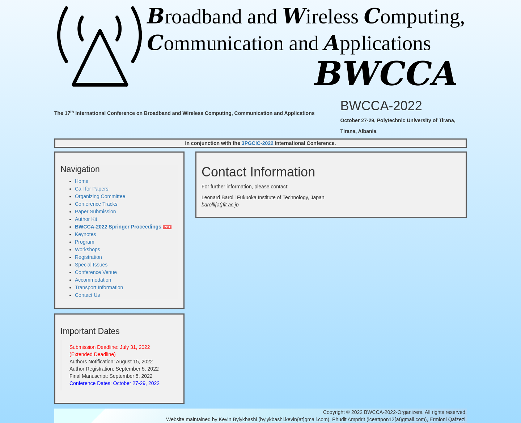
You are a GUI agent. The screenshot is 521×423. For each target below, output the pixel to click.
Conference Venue (96, 272)
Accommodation (93, 280)
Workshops (87, 249)
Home (81, 181)
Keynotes (85, 234)
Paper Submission (95, 211)
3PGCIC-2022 (258, 143)
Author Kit (86, 219)
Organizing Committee (100, 196)
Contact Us (87, 295)
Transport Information (99, 287)
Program (84, 242)
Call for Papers (92, 189)
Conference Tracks (96, 204)
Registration (88, 257)
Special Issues (91, 265)
